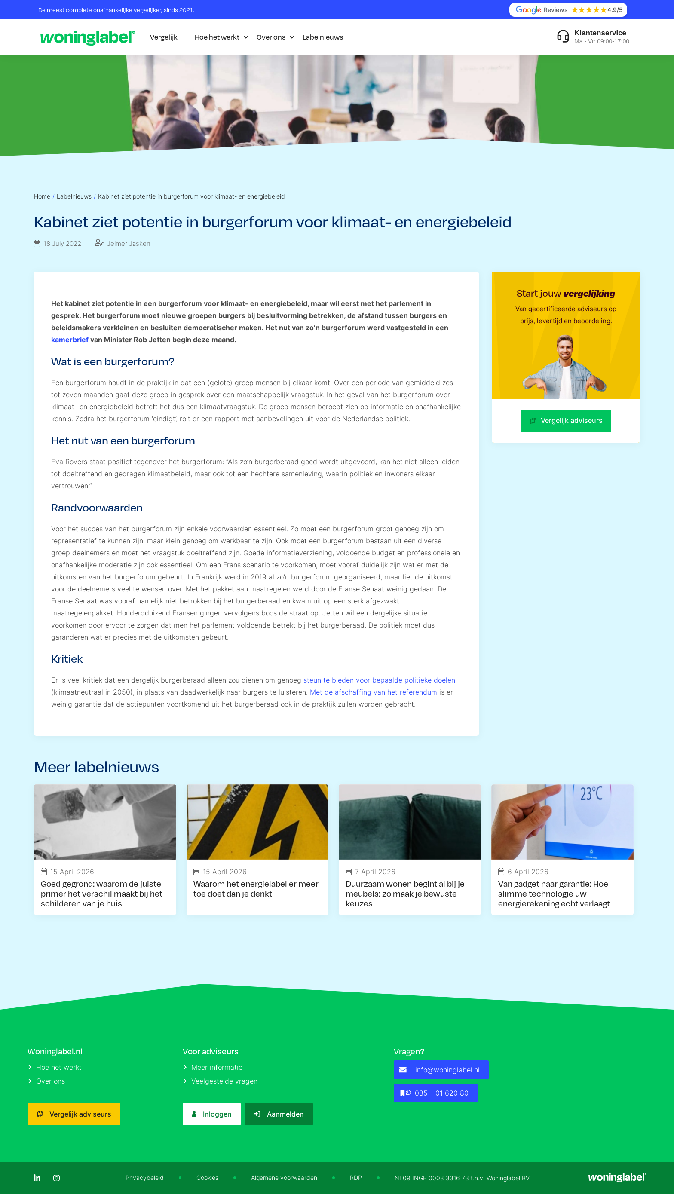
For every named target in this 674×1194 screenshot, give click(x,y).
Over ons (271, 36)
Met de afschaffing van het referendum (373, 692)
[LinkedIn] (37, 1177)
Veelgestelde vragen (220, 1081)
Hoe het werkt (217, 36)
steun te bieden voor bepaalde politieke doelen (379, 680)
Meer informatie (213, 1067)
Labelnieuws (323, 36)
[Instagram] (56, 1177)
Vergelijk (164, 36)
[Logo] (87, 36)
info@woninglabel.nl (439, 1069)
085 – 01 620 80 (434, 1093)
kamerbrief (70, 339)
